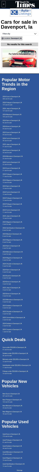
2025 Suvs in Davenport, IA (11, 133)
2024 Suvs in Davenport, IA (11, 151)
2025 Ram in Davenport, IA (11, 187)
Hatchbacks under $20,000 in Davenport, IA (17, 366)
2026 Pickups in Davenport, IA (12, 104)
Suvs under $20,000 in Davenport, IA (14, 348)
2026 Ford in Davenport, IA (11, 139)
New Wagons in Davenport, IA (12, 413)
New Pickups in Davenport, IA (12, 401)
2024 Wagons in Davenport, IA (12, 259)
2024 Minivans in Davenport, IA (13, 253)
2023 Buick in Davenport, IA (11, 277)
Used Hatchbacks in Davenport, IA (14, 465)
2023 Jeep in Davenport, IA (11, 289)
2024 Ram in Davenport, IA (11, 271)
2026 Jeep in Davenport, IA (11, 110)
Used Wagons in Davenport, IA (12, 459)
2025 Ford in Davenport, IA (11, 163)
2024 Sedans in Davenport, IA (12, 325)
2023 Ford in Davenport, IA (11, 211)
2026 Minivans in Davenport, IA (13, 157)
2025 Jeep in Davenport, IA (11, 145)
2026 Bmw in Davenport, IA (11, 127)
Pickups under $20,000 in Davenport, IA (15, 372)
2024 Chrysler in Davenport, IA (12, 265)
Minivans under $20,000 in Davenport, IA (16, 360)
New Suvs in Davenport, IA (11, 395)
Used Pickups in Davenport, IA (12, 441)
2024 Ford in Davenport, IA (11, 193)
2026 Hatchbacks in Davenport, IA (14, 229)
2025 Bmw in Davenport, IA (11, 295)
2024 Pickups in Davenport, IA (12, 199)
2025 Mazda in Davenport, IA (12, 235)
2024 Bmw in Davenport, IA (11, 283)
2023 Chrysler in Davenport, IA (12, 313)
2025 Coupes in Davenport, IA (12, 330)
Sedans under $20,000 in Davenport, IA (15, 354)
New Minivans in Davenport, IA (12, 407)
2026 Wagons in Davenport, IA (12, 181)
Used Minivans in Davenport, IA (13, 453)
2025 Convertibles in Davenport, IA (14, 319)
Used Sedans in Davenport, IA (12, 447)
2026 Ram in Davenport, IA (11, 121)
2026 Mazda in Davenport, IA (12, 115)
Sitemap (19, 470)
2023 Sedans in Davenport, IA (12, 307)
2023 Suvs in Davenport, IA (11, 169)
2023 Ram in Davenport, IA (11, 247)
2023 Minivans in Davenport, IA (13, 301)
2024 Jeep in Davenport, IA (11, 217)
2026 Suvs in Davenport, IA (11, 98)
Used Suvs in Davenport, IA (11, 435)
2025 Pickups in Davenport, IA (12, 175)
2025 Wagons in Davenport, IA (12, 223)
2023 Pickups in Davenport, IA (12, 205)
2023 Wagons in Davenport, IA (12, 241)
